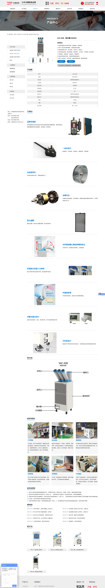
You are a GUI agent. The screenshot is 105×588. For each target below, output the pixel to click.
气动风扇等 (68, 573)
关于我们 (24, 8)
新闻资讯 (46, 8)
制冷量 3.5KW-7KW (34, 34)
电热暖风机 (12, 71)
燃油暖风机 (12, 68)
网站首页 (12, 8)
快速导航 (10, 557)
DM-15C (12, 80)
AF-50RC (12, 94)
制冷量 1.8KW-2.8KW (15, 50)
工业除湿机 (12, 76)
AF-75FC (12, 98)
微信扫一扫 (80, 557)
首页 (15, 34)
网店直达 (92, 557)
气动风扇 (12, 91)
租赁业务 (92, 8)
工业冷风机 (61, 573)
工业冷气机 (25, 34)
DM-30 (11, 86)
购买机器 (61, 61)
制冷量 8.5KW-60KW (15, 57)
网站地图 (68, 585)
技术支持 (69, 8)
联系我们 (81, 8)
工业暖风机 (12, 65)
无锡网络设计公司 (44, 575)
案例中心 (58, 8)
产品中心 (35, 8)
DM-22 (11, 83)
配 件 (11, 60)
